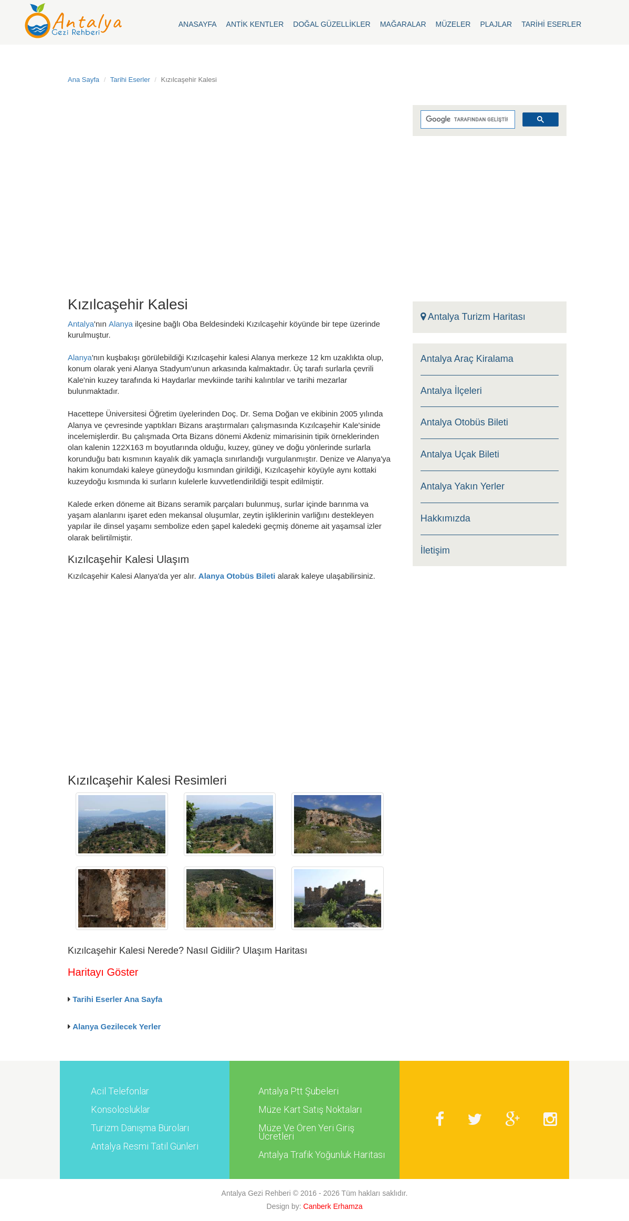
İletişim (435, 551)
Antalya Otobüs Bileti (464, 422)
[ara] (467, 119)
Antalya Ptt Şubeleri (298, 1091)
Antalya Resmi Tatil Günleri (144, 1146)
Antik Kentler (255, 24)
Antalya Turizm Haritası (473, 317)
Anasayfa (198, 24)
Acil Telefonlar (120, 1091)
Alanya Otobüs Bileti (237, 575)
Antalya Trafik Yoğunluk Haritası (321, 1155)
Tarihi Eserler (551, 24)
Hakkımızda (445, 519)
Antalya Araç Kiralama (467, 359)
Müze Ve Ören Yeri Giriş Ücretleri (306, 1132)
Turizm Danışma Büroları (140, 1128)
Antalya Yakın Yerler (463, 487)
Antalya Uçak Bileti (460, 455)
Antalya (81, 323)
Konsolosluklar (120, 1109)
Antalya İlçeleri (451, 391)
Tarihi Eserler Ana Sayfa (117, 999)
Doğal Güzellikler (331, 24)
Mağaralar (403, 24)
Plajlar (496, 24)
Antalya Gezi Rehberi (256, 1193)
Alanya (121, 323)
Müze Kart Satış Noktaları (310, 1109)
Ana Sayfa (83, 80)
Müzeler (453, 24)
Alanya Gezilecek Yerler (116, 1026)
